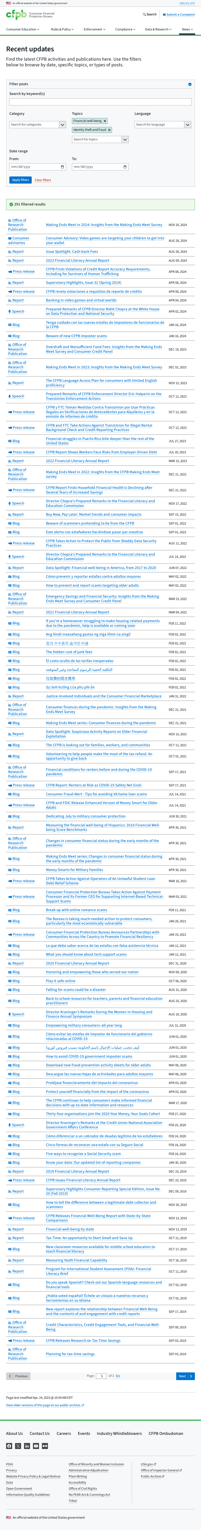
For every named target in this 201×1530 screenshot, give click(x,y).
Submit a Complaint (179, 14)
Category (16, 114)
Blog (14, 325)
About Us (14, 1433)
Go (118, 1376)
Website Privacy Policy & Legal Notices (33, 1476)
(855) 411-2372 (187, 3)
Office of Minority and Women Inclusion (96, 1464)
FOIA (9, 1464)
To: (74, 159)
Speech (16, 311)
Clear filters (43, 180)
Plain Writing (78, 1476)
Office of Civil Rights (83, 1488)
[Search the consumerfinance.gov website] (149, 15)
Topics (77, 114)
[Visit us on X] (18, 1445)
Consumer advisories (18, 240)
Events (84, 1433)
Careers (64, 1433)
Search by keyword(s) (27, 94)
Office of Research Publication (17, 225)
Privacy (11, 1470)
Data (9, 1482)
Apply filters (20, 179)
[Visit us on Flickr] (45, 1445)
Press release (21, 271)
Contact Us (40, 1433)
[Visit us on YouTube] (36, 1445)
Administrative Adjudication (88, 1470)
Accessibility (77, 1482)
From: (14, 159)
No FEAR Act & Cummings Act (89, 1494)
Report (16, 251)
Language (143, 114)
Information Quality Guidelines (28, 1494)
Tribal (73, 1500)
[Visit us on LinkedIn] (27, 1445)
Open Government (19, 1488)
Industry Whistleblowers (119, 1433)
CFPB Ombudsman (166, 1433)
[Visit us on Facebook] (9, 1445)
